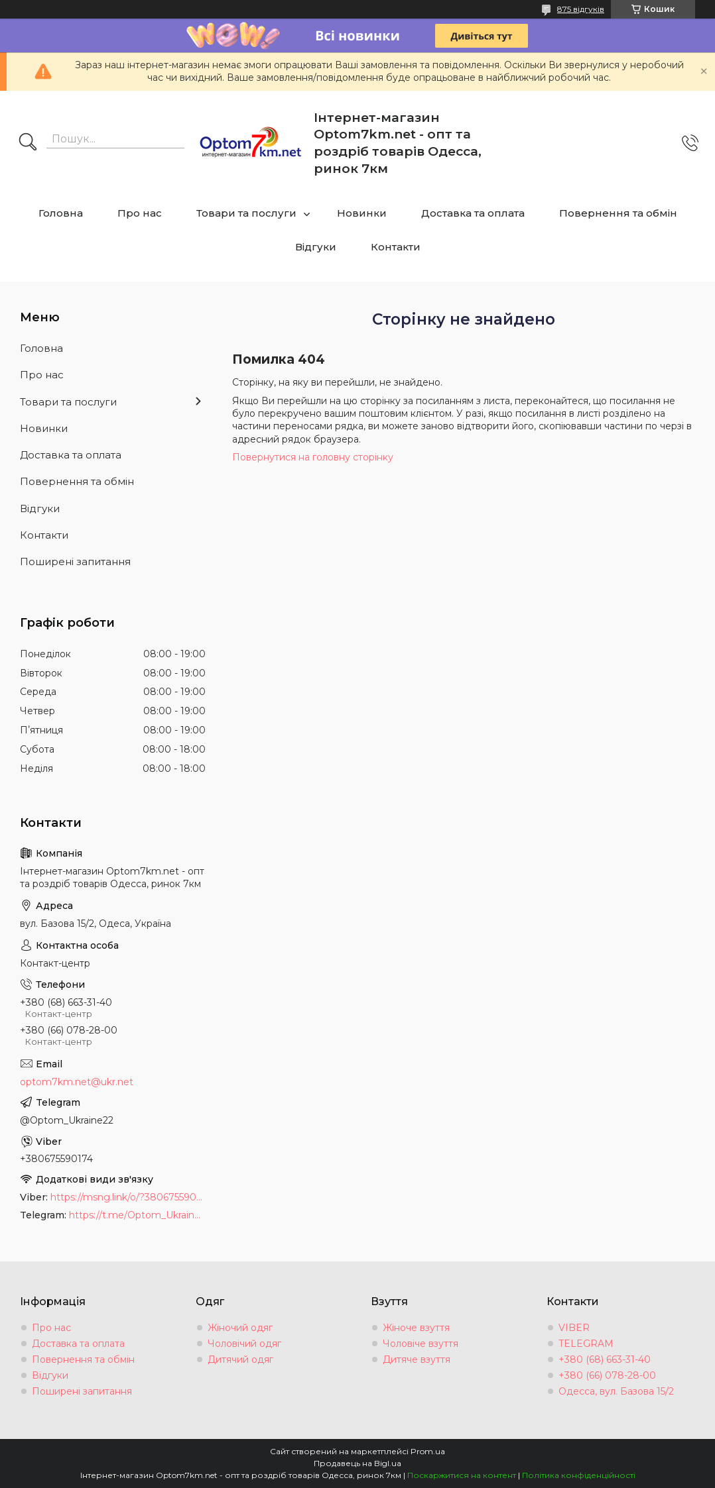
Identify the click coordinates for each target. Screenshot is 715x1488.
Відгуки (315, 246)
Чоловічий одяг (244, 1344)
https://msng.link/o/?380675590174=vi (128, 1197)
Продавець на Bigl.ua (357, 1463)
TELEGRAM (586, 1344)
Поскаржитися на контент (461, 1475)
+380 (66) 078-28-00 (607, 1375)
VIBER (574, 1328)
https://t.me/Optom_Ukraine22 (137, 1215)
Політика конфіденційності (578, 1475)
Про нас (139, 213)
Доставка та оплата (473, 213)
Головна (60, 213)
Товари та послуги (246, 213)
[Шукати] (27, 143)
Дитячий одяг (240, 1359)
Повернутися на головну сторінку (312, 457)
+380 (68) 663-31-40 (604, 1359)
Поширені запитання (75, 561)
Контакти (396, 246)
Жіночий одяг (240, 1328)
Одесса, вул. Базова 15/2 (616, 1391)
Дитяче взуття (416, 1359)
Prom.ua (428, 1451)
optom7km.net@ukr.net (76, 1082)
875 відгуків (580, 9)
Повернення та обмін (618, 213)
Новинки (362, 213)
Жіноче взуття (416, 1328)
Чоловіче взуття (420, 1344)
